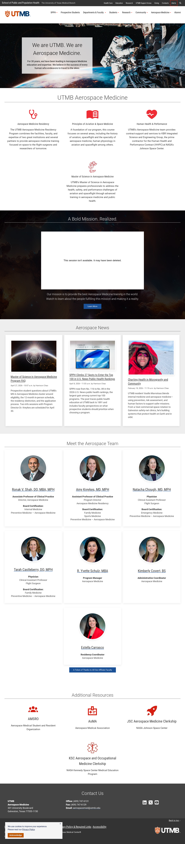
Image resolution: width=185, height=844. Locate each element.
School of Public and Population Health (20, 2)
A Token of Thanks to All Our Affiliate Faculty (92, 670)
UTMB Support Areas (143, 3)
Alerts (174, 3)
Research (129, 3)
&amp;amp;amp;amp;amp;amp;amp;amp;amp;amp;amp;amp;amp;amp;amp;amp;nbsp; (92, 260)
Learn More (92, 306)
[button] (60, 823)
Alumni (177, 12)
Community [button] (142, 12)
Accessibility (99, 826)
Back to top (175, 820)
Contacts (165, 3)
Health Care (108, 3)
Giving (156, 3)
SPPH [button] (54, 12)
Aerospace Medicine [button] (161, 12)
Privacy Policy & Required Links (74, 826)
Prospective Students (70, 12)
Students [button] (114, 12)
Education (119, 3)
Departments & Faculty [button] (94, 12)
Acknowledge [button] (15, 835)
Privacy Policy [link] (28, 829)
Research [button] (127, 12)
